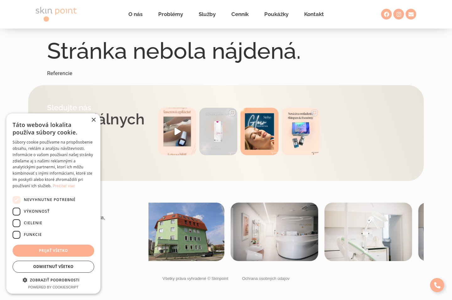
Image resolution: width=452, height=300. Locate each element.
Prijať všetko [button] (53, 250)
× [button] (93, 120)
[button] (53, 280)
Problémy (170, 14)
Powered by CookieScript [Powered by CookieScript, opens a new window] (53, 287)
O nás (135, 14)
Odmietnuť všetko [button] (53, 266)
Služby (207, 14)
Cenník (240, 14)
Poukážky (276, 14)
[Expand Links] (437, 285)
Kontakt (314, 14)
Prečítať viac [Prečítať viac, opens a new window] (64, 186)
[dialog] (53, 203)
